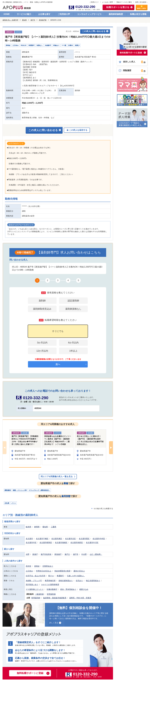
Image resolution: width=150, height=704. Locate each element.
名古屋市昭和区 (46, 543)
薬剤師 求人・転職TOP (10, 20)
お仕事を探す (44, 14)
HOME (7, 14)
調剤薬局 (8, 490)
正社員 (7, 503)
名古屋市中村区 (99, 539)
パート (13, 503)
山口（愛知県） (96, 554)
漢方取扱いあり (32, 584)
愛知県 (24, 20)
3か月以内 (42, 342)
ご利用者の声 (64, 14)
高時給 (37, 566)
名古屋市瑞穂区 (61, 543)
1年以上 (73, 351)
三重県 (53, 527)
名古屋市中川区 (92, 543)
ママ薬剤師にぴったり (35, 589)
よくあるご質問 (107, 2)
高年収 (28, 566)
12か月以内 (42, 351)
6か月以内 (73, 342)
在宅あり (79, 581)
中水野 (84, 554)
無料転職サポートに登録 (30, 673)
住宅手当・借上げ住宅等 (35, 576)
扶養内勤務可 (52, 589)
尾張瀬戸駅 (43, 20)
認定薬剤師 (73, 300)
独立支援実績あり (93, 581)
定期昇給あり (47, 566)
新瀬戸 (35, 554)
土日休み (29, 571)
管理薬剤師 (51, 594)
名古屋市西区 (84, 539)
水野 (27, 554)
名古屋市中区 (31, 543)
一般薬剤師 (39, 594)
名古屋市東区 (56, 539)
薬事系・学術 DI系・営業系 (80, 598)
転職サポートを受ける (117, 7)
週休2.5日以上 (79, 571)
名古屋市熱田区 (76, 543)
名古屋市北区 (70, 539)
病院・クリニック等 (20, 490)
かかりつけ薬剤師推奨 (50, 584)
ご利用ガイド (94, 2)
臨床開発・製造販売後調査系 (54, 598)
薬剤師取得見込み (42, 309)
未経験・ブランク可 (34, 581)
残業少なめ (83, 589)
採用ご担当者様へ (141, 2)
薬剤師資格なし (73, 309)
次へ (58, 364)
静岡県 (37, 527)
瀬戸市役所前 (46, 554)
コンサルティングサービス (89, 14)
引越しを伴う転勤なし (76, 576)
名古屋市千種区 (42, 539)
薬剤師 (42, 300)
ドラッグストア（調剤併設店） (39, 490)
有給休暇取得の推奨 (62, 571)
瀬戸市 (33, 20)
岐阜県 (28, 527)
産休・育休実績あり (68, 589)
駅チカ (51, 576)
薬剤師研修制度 (116, 14)
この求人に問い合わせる (94, 31)
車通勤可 (60, 576)
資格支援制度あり (65, 581)
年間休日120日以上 (43, 571)
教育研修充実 (50, 581)
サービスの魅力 (24, 14)
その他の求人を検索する (103, 509)
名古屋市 (29, 539)
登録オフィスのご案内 (124, 2)
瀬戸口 (67, 554)
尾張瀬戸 (58, 554)
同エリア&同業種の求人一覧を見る (57, 476)
